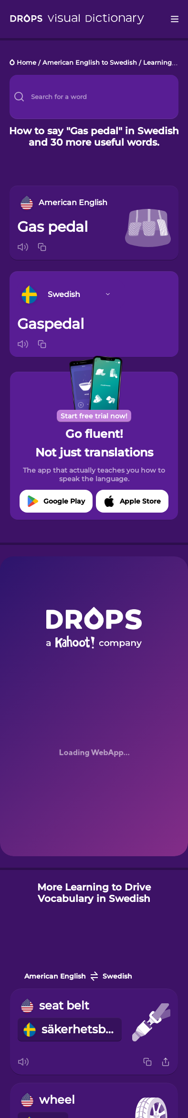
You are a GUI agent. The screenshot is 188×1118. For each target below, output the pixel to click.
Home (26, 63)
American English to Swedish (89, 63)
